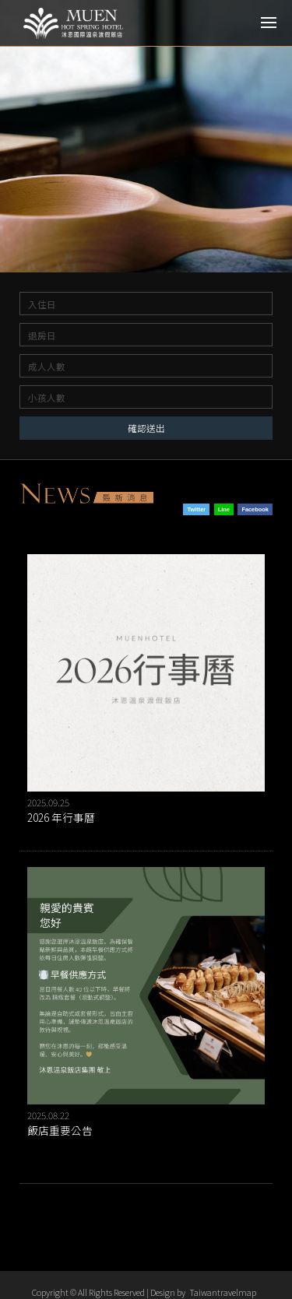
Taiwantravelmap (222, 1292)
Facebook (254, 509)
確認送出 (146, 427)
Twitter (197, 509)
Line (224, 509)
